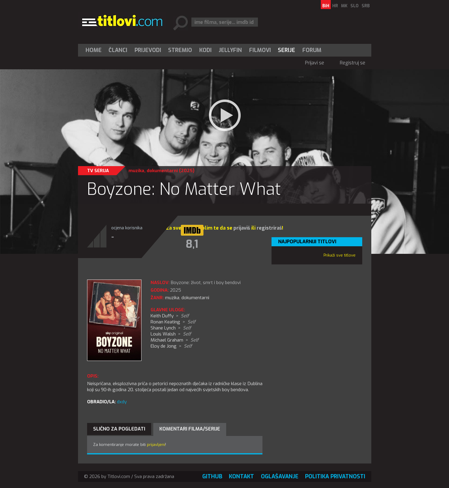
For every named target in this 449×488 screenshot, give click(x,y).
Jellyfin (230, 50)
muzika (136, 171)
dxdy (122, 402)
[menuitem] (95, 50)
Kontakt (241, 476)
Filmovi (260, 50)
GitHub (212, 476)
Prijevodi (148, 50)
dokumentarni (162, 171)
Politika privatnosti (335, 476)
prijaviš (241, 228)
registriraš (269, 228)
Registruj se (352, 63)
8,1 (192, 244)
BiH (325, 6)
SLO (354, 6)
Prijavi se (314, 63)
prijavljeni (156, 444)
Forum (311, 50)
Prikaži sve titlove (340, 255)
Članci (118, 50)
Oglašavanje (279, 476)
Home (94, 50)
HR (335, 6)
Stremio (180, 50)
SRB (366, 6)
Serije (286, 50)
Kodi (205, 50)
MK (344, 6)
